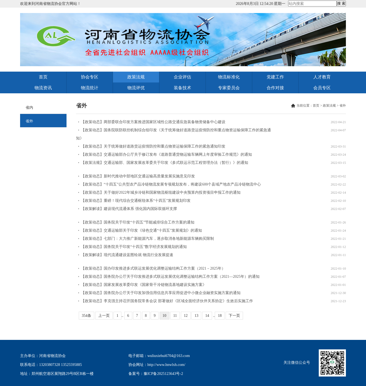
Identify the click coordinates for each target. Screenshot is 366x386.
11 (175, 316)
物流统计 (89, 87)
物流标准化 (229, 77)
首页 (43, 77)
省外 (29, 121)
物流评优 (136, 87)
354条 (86, 316)
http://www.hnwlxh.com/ (166, 365)
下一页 (234, 316)
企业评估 (182, 77)
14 (207, 316)
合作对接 (275, 87)
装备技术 (182, 87)
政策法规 (136, 77)
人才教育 (322, 77)
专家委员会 (229, 87)
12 (186, 316)
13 (196, 316)
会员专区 (322, 87)
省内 (29, 108)
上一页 (104, 316)
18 (220, 316)
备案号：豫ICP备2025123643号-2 (155, 374)
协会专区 (89, 77)
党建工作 (275, 77)
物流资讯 (43, 87)
